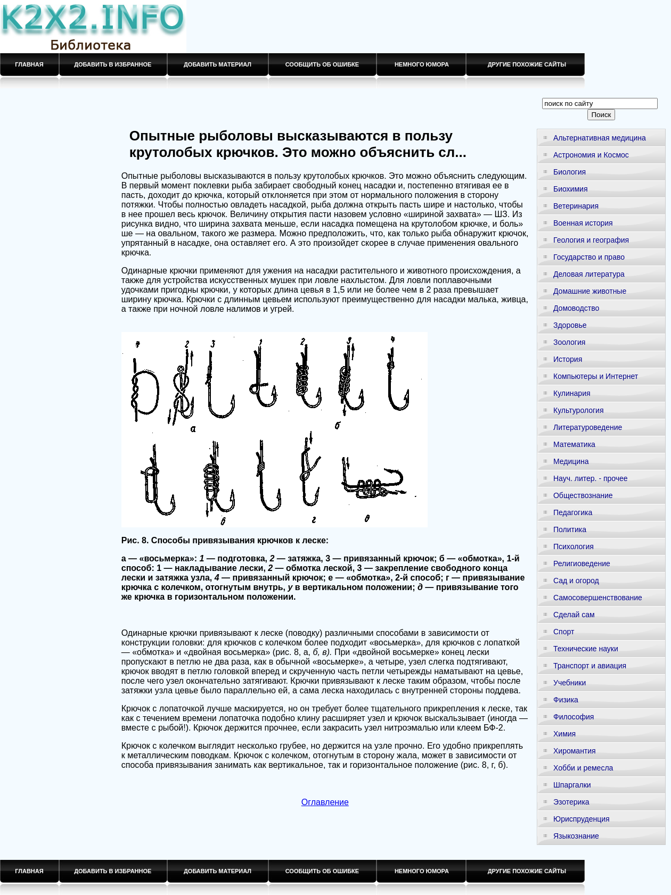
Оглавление (325, 802)
